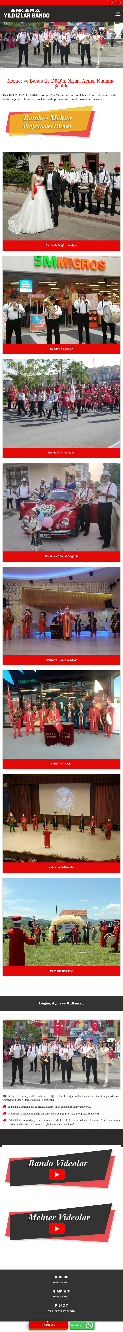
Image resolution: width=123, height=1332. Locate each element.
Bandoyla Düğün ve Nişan (61, 245)
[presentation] (0, 69)
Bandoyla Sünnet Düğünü (61, 556)
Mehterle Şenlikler (61, 970)
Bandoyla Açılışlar (61, 349)
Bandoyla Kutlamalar (61, 452)
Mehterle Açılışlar (62, 763)
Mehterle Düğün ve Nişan (61, 660)
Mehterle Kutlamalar (61, 867)
